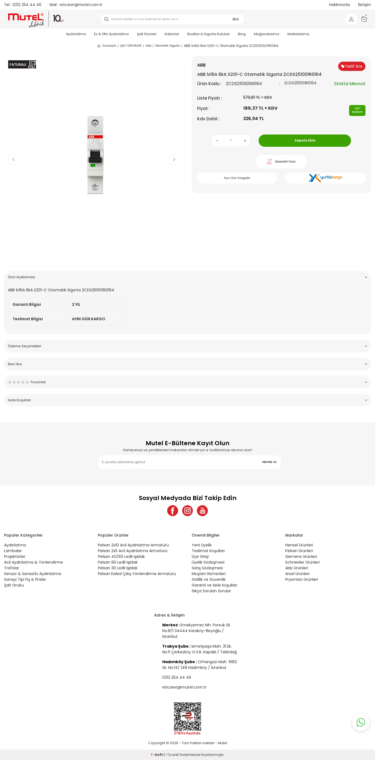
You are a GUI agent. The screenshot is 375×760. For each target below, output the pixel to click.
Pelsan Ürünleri (299, 550)
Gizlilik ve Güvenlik (209, 579)
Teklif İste (351, 66)
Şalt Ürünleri (147, 34)
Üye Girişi (200, 556)
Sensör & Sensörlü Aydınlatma (32, 573)
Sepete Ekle (305, 140)
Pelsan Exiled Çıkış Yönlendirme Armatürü (137, 573)
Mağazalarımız (266, 34)
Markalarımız (298, 34)
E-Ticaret (171, 754)
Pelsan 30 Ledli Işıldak (117, 568)
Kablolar (172, 34)
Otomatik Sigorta (167, 46)
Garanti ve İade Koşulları (214, 585)
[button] (94, 258)
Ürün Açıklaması (187, 277)
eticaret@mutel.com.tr (76, 4)
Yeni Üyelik (202, 545)
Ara (235, 19)
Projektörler (14, 556)
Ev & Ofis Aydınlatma (111, 34)
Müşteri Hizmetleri (209, 573)
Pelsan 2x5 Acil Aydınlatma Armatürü (132, 550)
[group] (94, 155)
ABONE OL (269, 462)
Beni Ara (187, 364)
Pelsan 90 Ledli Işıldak (118, 562)
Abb (148, 46)
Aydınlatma (76, 34)
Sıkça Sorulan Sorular (211, 591)
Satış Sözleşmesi (207, 568)
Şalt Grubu (14, 585)
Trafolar (11, 568)
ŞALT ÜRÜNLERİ (131, 46)
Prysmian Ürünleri (301, 579)
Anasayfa (106, 46)
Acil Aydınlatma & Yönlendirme (33, 562)
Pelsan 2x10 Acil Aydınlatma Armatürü (133, 545)
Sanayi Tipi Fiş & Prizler (25, 579)
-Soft (157, 754)
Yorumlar (187, 382)
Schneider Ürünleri (302, 562)
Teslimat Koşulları (208, 550)
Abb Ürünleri (296, 568)
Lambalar (13, 550)
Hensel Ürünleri (299, 545)
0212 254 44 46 (22, 4)
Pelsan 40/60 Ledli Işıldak (121, 556)
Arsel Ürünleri (297, 573)
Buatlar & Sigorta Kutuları (208, 34)
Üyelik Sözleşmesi (208, 562)
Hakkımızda (339, 4)
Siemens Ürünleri (301, 556)
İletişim (364, 4)
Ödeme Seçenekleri (187, 346)
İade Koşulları (187, 400)
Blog (242, 34)
